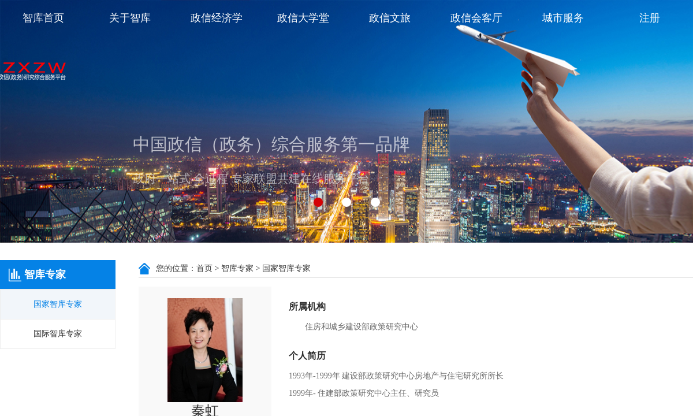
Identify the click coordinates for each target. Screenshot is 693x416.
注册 (649, 18)
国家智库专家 (57, 304)
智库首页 (43, 18)
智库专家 (237, 268)
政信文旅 (390, 18)
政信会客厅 (476, 18)
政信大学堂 (303, 18)
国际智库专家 (57, 333)
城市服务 (563, 18)
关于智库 (130, 18)
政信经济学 (217, 18)
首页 (204, 268)
